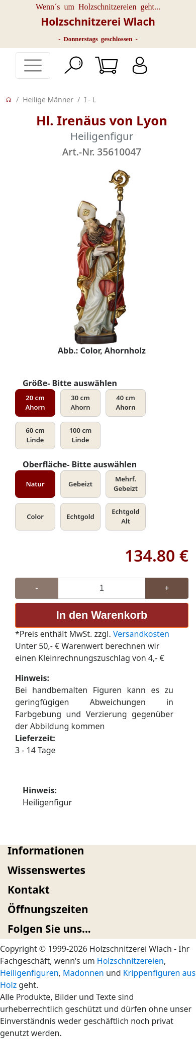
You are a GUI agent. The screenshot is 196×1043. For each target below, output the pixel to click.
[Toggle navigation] (33, 65)
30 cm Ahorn (80, 402)
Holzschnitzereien (130, 960)
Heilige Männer (48, 99)
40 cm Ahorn (126, 402)
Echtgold (80, 516)
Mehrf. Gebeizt (126, 483)
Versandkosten (141, 633)
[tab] (98, 850)
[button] (98, 850)
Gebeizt (80, 483)
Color (35, 516)
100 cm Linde (80, 435)
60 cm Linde (35, 435)
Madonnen (83, 972)
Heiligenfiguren (29, 972)
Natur (35, 483)
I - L (90, 99)
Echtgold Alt (125, 516)
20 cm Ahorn (35, 402)
